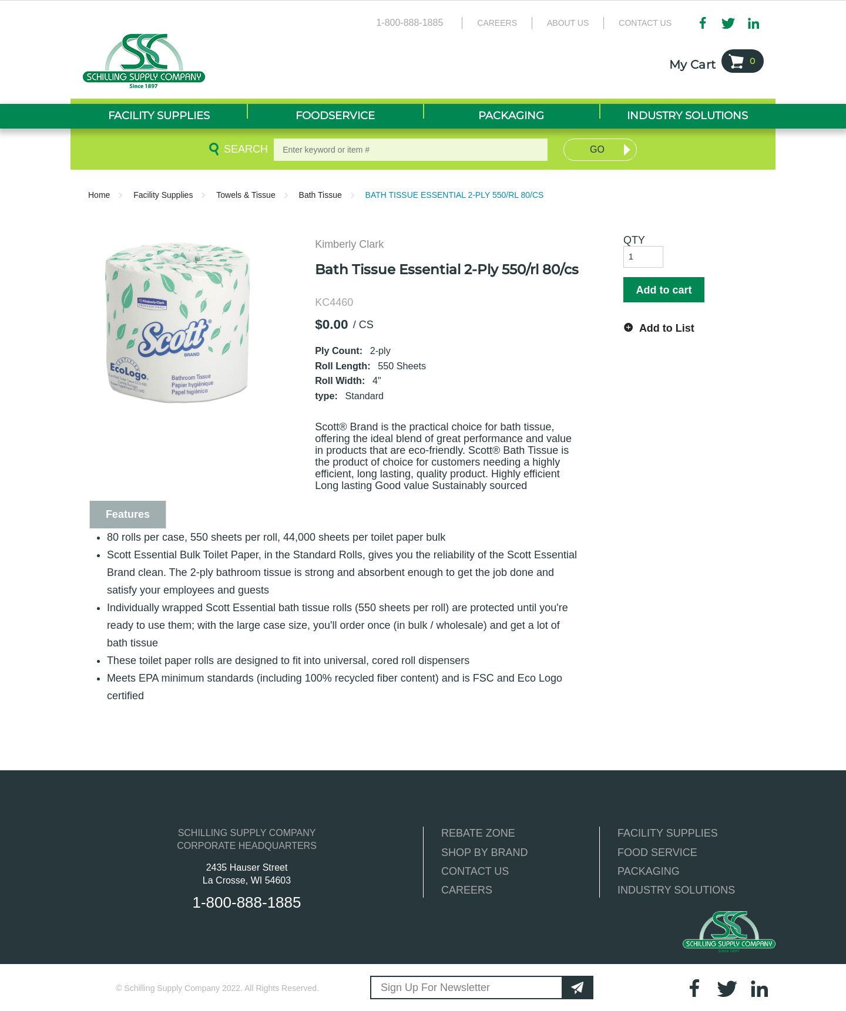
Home (99, 195)
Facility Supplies (163, 195)
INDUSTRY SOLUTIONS (676, 890)
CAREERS (466, 890)
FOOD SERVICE (657, 852)
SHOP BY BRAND (484, 852)
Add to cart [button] (663, 290)
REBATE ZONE (478, 833)
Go (597, 149)
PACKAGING (648, 871)
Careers (497, 23)
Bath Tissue (320, 195)
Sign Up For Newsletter (435, 987)
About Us (568, 23)
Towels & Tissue (245, 195)
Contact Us (645, 23)
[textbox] (411, 150)
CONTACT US (475, 871)
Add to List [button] (666, 328)
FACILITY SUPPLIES (667, 833)
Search (244, 149)
